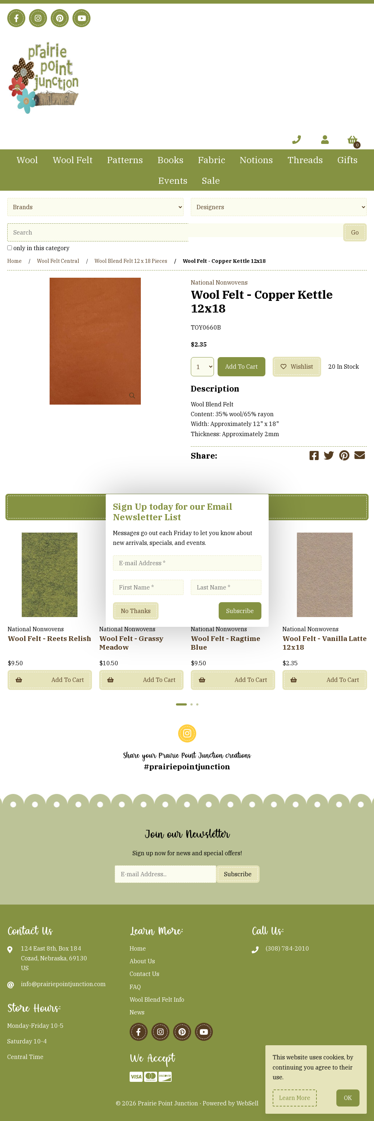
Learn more (294, 1097)
